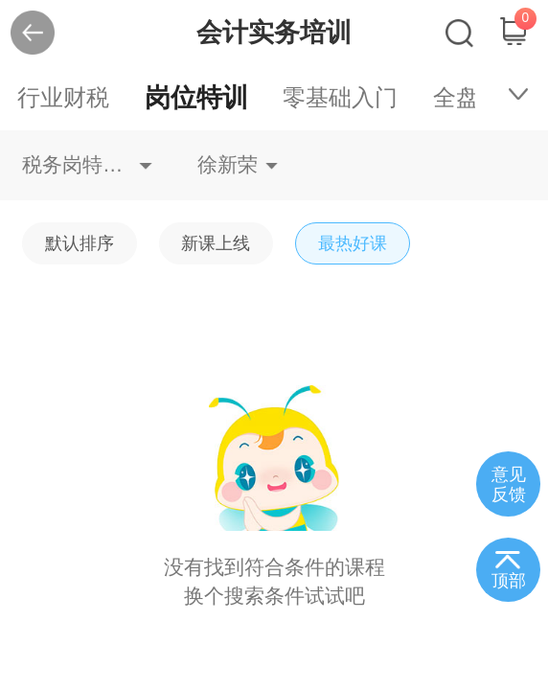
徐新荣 (227, 164)
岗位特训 (196, 97)
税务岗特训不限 (87, 164)
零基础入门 (340, 97)
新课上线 (215, 243)
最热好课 (352, 243)
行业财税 (63, 97)
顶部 (508, 580)
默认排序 (79, 243)
